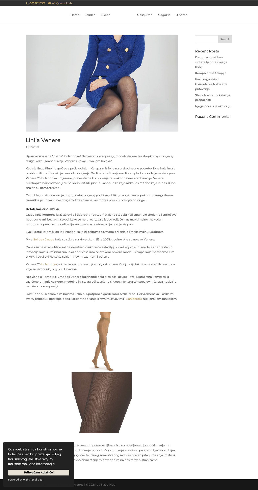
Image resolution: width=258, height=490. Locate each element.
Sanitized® (134, 299)
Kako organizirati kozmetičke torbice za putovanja (211, 84)
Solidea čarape (43, 239)
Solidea (91, 15)
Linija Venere (43, 140)
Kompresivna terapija (210, 73)
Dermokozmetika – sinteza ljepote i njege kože (211, 62)
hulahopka (49, 264)
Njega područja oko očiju (213, 106)
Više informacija (42, 464)
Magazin (162, 15)
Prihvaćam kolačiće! (39, 472)
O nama (180, 15)
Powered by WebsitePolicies (25, 479)
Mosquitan (143, 15)
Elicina (107, 15)
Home (76, 15)
